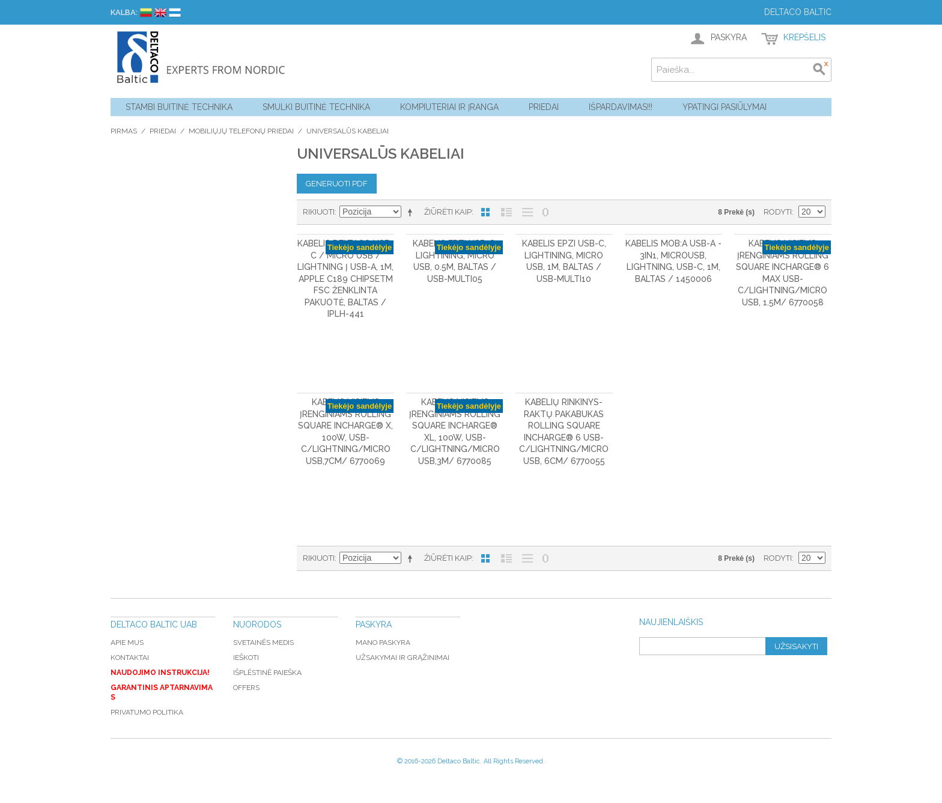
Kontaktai (130, 657)
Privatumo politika (147, 712)
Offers (246, 687)
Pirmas (124, 131)
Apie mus (127, 642)
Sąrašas (506, 212)
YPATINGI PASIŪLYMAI (724, 107)
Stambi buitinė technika (179, 107)
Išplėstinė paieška (267, 672)
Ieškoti (246, 657)
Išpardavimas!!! (620, 107)
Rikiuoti (319, 211)
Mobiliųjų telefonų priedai (241, 131)
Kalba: (124, 12)
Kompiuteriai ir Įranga (449, 107)
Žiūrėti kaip (448, 211)
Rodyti (778, 211)
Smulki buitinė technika (316, 107)
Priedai (544, 107)
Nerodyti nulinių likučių (545, 212)
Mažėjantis (412, 212)
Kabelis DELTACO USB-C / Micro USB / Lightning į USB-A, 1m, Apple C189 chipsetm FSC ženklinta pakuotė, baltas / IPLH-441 (345, 279)
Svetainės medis (263, 642)
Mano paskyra (383, 642)
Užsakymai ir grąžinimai (402, 657)
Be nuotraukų (527, 212)
